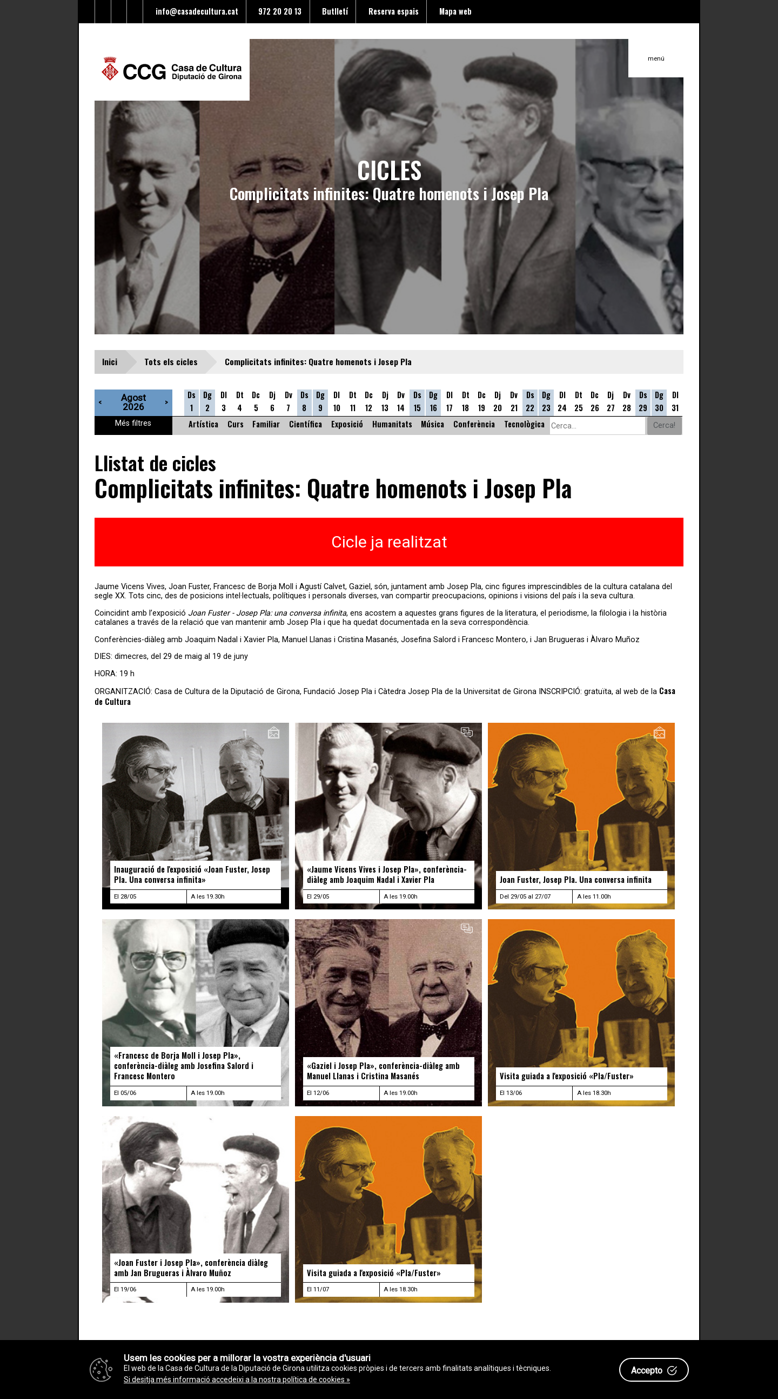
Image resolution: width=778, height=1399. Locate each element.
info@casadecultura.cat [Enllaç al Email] (194, 11)
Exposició (347, 424)
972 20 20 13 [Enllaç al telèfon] (277, 11)
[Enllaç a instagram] (135, 11)
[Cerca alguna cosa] (597, 426)
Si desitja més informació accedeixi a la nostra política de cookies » (237, 1379)
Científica (305, 424)
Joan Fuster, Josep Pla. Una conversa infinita (576, 879)
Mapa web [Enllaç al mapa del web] (453, 11)
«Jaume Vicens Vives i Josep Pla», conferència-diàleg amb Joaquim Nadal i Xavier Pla (387, 874)
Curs (235, 424)
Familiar (266, 424)
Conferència (474, 424)
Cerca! (664, 425)
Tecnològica (524, 424)
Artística (203, 424)
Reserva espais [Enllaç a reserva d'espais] (391, 11)
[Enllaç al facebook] (103, 11)
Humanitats (392, 424)
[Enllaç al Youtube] (119, 11)
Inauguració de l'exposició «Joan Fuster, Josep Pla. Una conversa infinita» (192, 874)
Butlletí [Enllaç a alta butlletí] (333, 11)
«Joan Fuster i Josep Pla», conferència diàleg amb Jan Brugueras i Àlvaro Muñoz (191, 1267)
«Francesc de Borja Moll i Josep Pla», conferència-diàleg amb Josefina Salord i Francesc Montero (183, 1066)
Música (432, 424)
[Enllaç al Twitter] (87, 11)
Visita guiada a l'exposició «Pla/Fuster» (567, 1075)
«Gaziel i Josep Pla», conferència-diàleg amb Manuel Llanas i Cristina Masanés (383, 1070)
